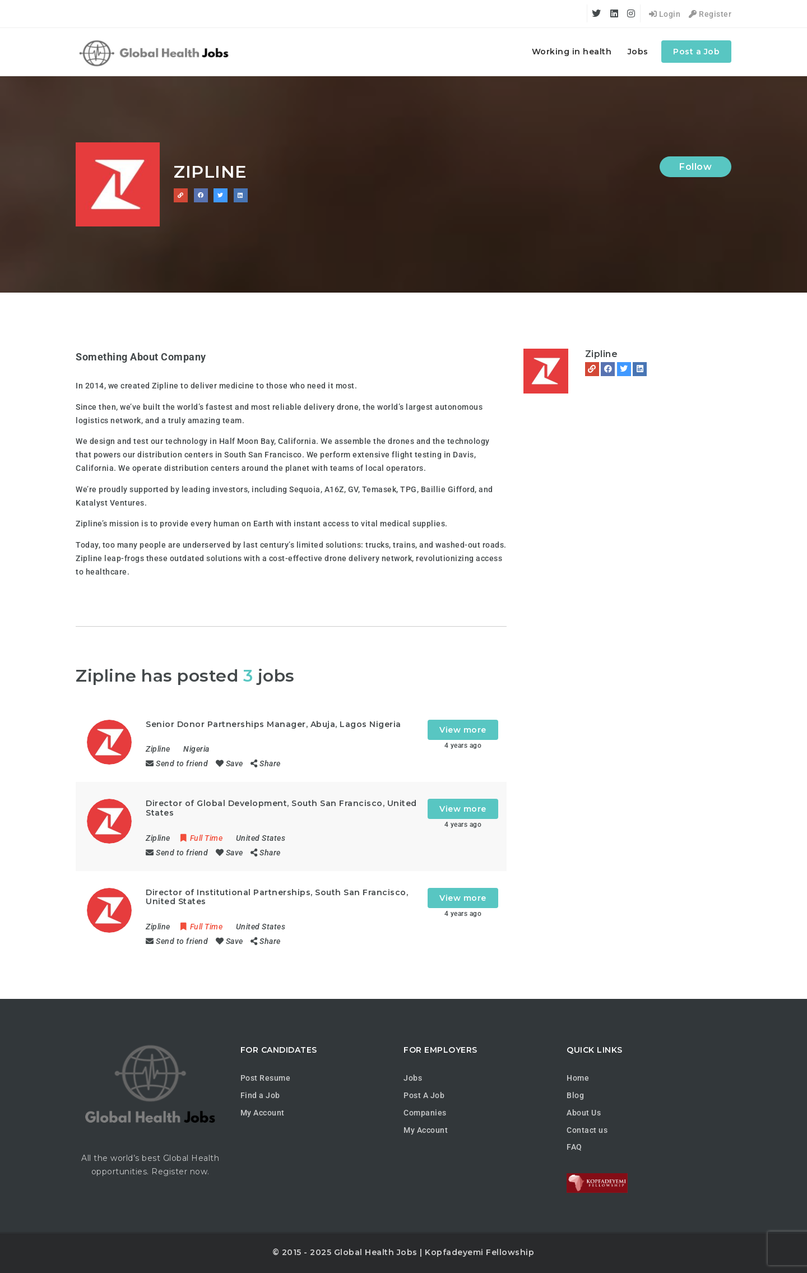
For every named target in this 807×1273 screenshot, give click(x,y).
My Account (262, 1112)
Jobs (638, 52)
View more (462, 730)
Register (710, 14)
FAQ (574, 1146)
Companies (425, 1112)
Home (578, 1077)
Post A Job (424, 1095)
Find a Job (260, 1095)
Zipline (601, 354)
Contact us (587, 1130)
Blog (575, 1095)
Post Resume (265, 1077)
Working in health (572, 52)
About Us (584, 1112)
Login (665, 14)
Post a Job (696, 52)
